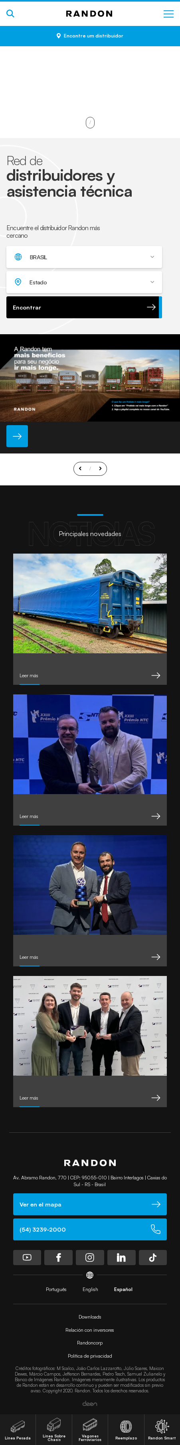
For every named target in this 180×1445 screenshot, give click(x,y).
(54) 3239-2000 (90, 1229)
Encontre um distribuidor (90, 36)
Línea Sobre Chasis (54, 1429)
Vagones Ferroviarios (90, 1429)
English (90, 1289)
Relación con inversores (89, 1330)
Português (56, 1289)
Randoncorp (90, 1343)
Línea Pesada (18, 1429)
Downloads (90, 1317)
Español (123, 1289)
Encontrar (84, 307)
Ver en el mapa (90, 1204)
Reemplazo (126, 1429)
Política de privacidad (90, 1356)
